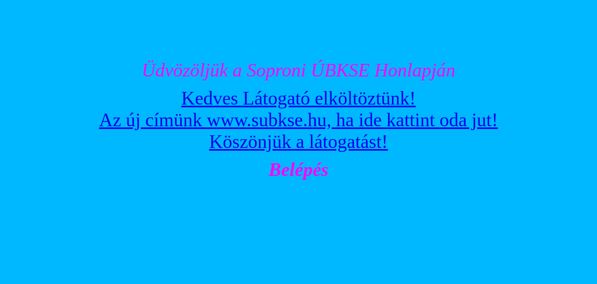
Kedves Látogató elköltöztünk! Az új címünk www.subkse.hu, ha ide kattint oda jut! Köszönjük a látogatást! (298, 120)
